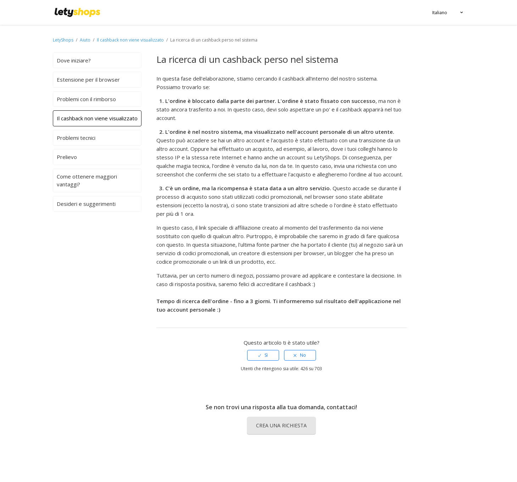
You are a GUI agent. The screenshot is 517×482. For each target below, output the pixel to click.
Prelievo (67, 156)
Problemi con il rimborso (86, 99)
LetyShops (63, 40)
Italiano (439, 13)
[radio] (263, 355)
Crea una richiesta (281, 425)
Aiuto (85, 40)
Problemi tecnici (76, 137)
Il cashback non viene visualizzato (131, 40)
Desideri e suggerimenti (86, 203)
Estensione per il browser (88, 79)
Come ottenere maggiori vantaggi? (87, 180)
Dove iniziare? (74, 60)
